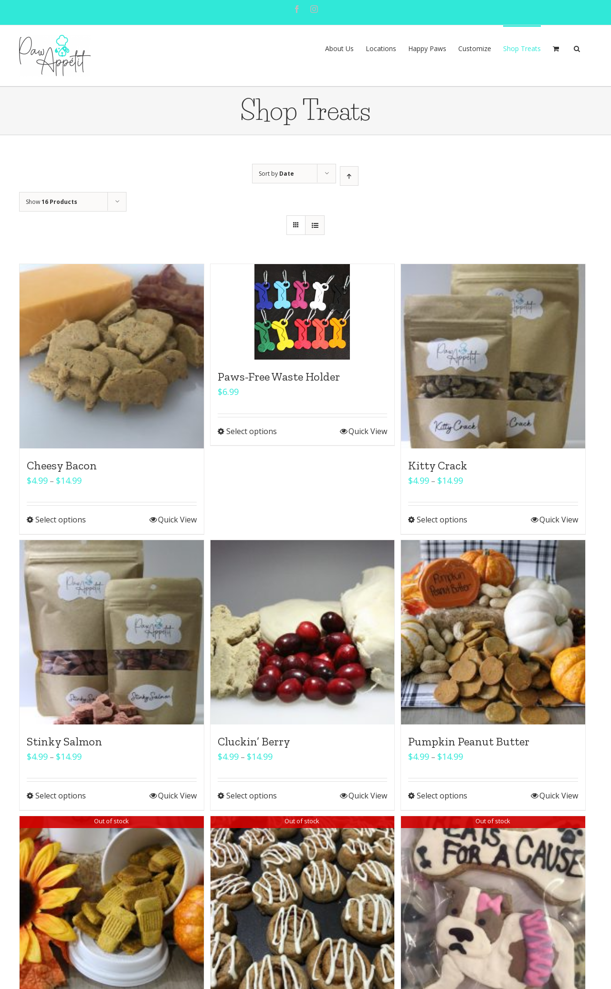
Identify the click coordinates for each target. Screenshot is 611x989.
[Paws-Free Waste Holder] (303, 312)
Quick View (177, 519)
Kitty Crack (437, 465)
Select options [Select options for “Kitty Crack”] (442, 519)
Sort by (276, 174)
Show (51, 202)
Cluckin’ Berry (254, 741)
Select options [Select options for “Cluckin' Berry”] (251, 795)
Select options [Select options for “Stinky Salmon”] (60, 795)
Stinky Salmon (64, 741)
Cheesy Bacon (62, 465)
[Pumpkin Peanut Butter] (493, 632)
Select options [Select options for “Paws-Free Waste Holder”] (251, 431)
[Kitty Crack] (493, 356)
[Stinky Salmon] (112, 632)
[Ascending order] (349, 176)
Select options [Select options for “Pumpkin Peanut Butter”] (442, 795)
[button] (577, 47)
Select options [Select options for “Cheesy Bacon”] (60, 519)
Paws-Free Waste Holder (279, 376)
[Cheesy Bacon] (112, 356)
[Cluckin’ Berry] (303, 632)
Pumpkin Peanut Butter (468, 741)
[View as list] (315, 225)
